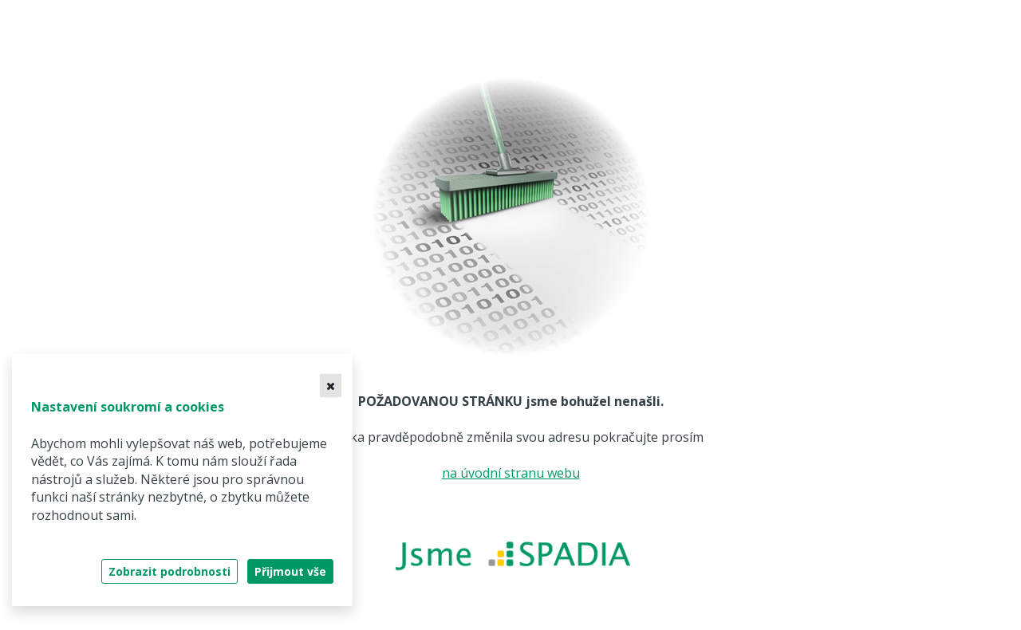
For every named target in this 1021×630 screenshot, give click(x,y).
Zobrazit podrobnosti (169, 571)
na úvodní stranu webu (511, 473)
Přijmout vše (290, 571)
